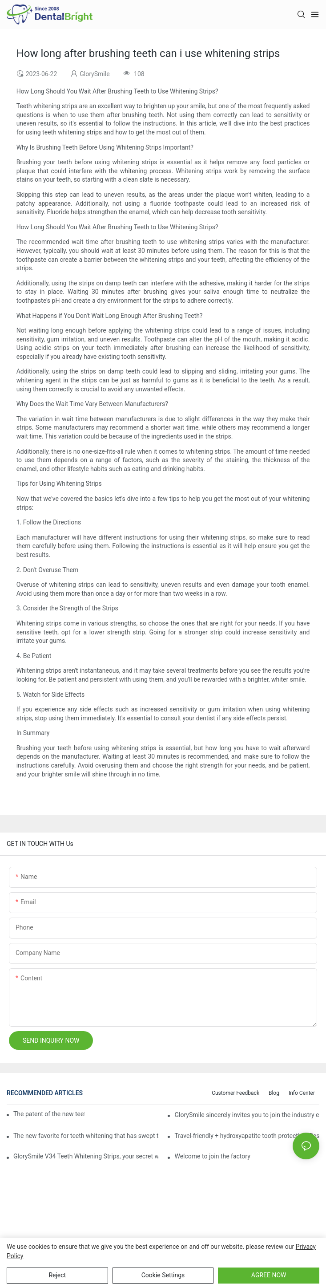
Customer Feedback (235, 1093)
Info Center (302, 1093)
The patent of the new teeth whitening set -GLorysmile (49, 1113)
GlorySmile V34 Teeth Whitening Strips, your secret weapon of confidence (85, 1156)
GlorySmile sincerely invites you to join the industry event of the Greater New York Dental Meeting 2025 (246, 1114)
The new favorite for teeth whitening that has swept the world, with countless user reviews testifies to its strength (85, 1135)
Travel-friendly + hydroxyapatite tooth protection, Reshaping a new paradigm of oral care (246, 1135)
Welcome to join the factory (212, 1156)
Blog (274, 1093)
